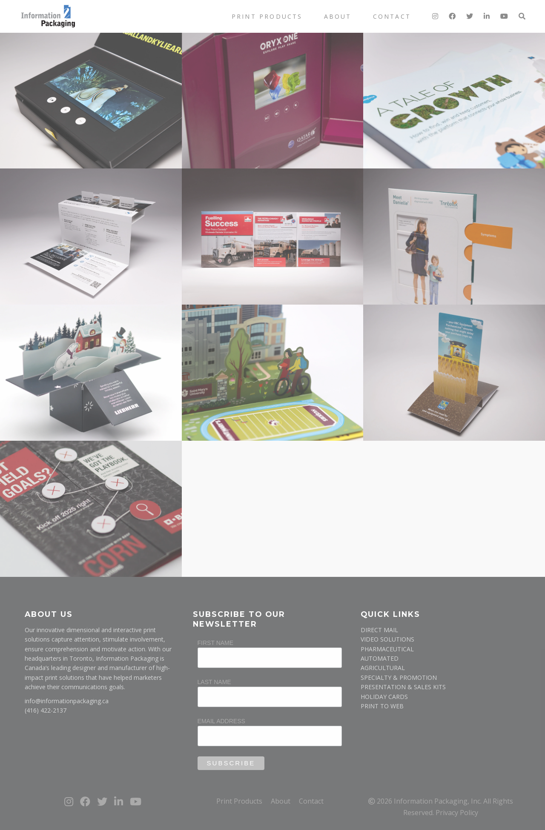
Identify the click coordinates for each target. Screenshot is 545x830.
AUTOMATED (380, 658)
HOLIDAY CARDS (384, 697)
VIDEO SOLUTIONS (387, 639)
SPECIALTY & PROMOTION (399, 677)
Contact (392, 16)
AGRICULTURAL (383, 668)
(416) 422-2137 (45, 710)
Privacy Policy (457, 812)
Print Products (267, 16)
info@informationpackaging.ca (67, 701)
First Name (216, 642)
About (338, 16)
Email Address (221, 721)
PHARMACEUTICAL (387, 649)
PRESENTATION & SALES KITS (403, 687)
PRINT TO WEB (382, 706)
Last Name (214, 682)
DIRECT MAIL (379, 630)
